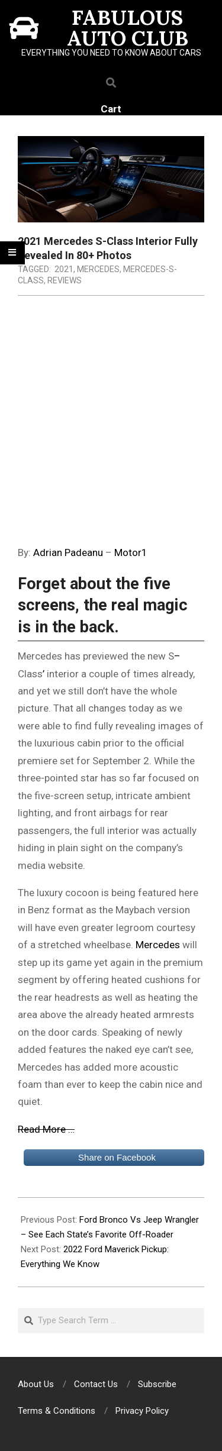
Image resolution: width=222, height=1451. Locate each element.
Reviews (64, 280)
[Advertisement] (111, 427)
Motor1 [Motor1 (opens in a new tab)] (130, 552)
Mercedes (98, 269)
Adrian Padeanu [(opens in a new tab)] (68, 552)
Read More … (46, 1129)
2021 (63, 269)
